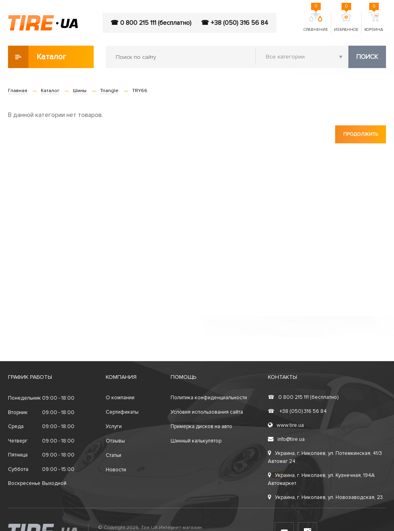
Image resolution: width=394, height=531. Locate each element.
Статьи (113, 455)
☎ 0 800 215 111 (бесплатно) (151, 23)
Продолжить (360, 134)
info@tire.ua (286, 439)
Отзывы (115, 441)
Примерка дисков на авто (201, 426)
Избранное (346, 22)
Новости (116, 470)
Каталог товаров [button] (37, 57)
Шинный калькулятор (196, 441)
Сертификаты (122, 412)
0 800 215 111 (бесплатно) (303, 397)
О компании (120, 397)
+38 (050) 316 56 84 (297, 411)
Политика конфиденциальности (209, 397)
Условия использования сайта (207, 412)
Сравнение (316, 22)
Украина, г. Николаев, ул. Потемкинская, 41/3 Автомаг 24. (325, 457)
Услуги (114, 426)
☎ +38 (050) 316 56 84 (234, 23)
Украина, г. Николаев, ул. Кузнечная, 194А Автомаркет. (321, 479)
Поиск (367, 57)
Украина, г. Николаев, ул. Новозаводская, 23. (326, 497)
